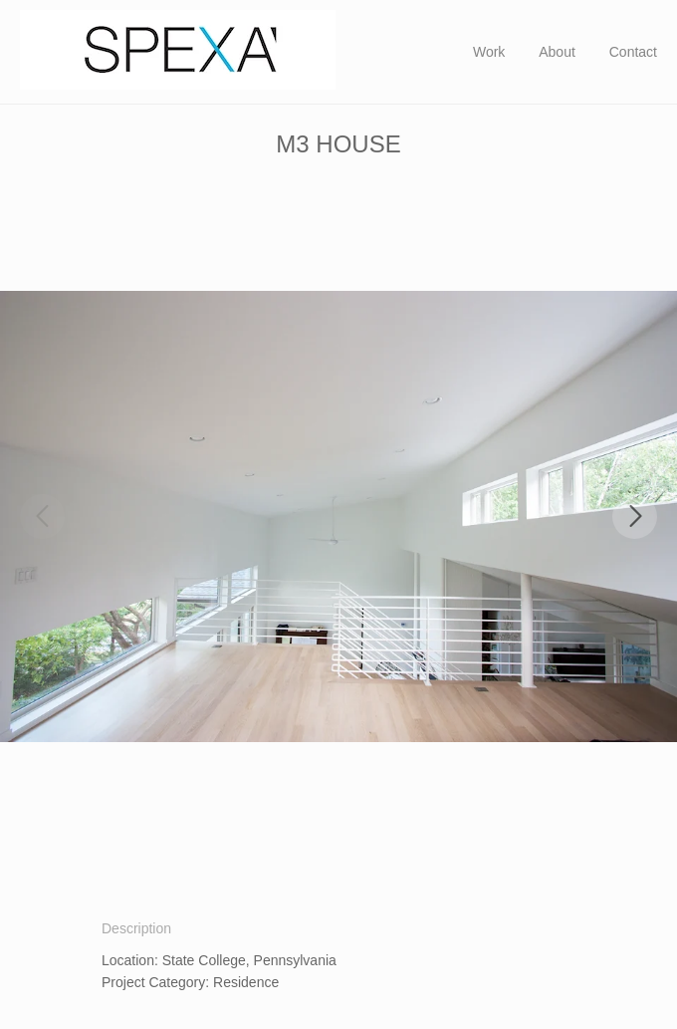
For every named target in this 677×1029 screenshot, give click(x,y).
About (557, 52)
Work (489, 52)
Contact (633, 52)
